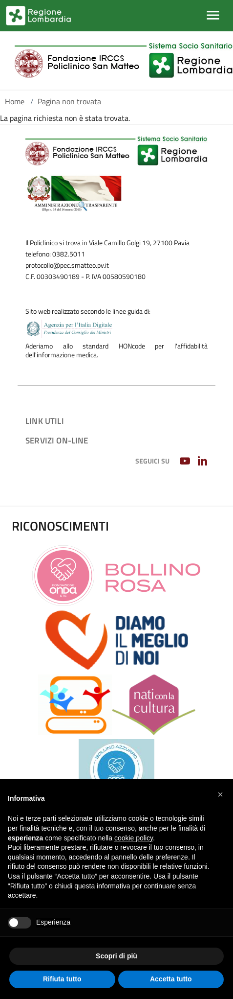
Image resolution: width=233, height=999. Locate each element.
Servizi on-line (56, 440)
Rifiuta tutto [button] (62, 979)
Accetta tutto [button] (171, 979)
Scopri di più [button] (116, 956)
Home (14, 101)
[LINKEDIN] (203, 461)
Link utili (44, 420)
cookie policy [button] (133, 838)
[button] (220, 794)
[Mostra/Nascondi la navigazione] (213, 15)
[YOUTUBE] (186, 461)
